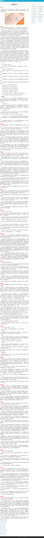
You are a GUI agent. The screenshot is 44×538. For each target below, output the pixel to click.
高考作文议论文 (35, 11)
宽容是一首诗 (2, 534)
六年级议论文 (40, 9)
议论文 (10, 2)
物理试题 (34, 19)
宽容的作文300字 (2, 531)
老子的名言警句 (41, 14)
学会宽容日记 (2, 524)
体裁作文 (8, 2)
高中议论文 (34, 22)
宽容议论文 (34, 9)
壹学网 (3, 2)
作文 (5, 2)
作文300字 (40, 19)
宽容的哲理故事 (2, 526)
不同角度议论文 (41, 6)
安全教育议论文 (41, 11)
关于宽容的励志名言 (3, 529)
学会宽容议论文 (2, 523)
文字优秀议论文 (35, 14)
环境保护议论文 (35, 6)
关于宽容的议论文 (2, 521)
